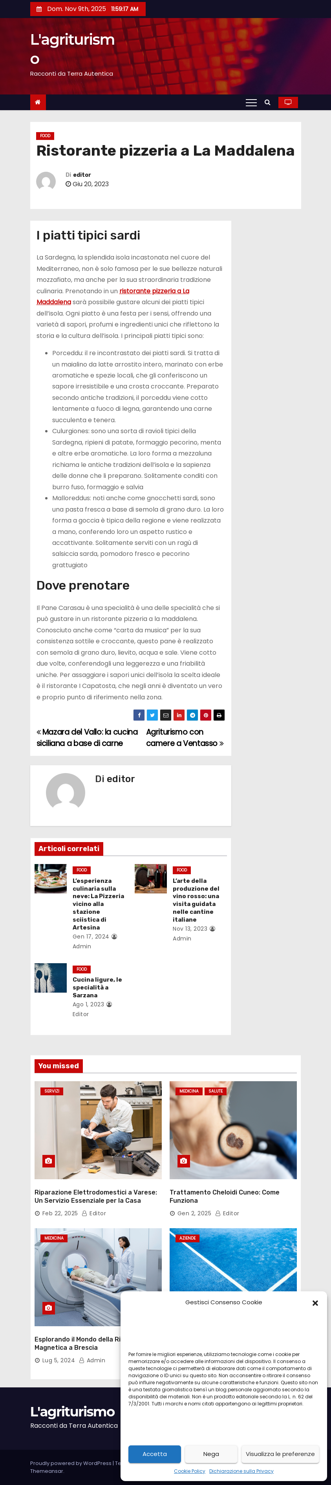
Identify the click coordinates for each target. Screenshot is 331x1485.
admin (92, 1360)
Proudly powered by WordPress (71, 1463)
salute (215, 1091)
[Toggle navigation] (251, 102)
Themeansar (46, 1471)
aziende (187, 1238)
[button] (315, 1302)
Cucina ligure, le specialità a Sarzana (97, 987)
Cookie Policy (189, 1471)
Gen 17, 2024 (91, 936)
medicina (189, 1091)
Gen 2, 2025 (194, 1213)
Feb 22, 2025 (60, 1213)
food (45, 136)
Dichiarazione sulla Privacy (241, 1471)
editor (82, 175)
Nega (211, 1454)
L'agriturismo (72, 1411)
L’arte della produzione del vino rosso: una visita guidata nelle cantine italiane (196, 900)
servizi (51, 1091)
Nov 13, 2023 (190, 929)
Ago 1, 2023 (88, 1004)
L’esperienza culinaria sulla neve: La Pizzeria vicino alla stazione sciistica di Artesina (98, 904)
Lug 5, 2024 (58, 1360)
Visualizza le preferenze (280, 1454)
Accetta (155, 1454)
